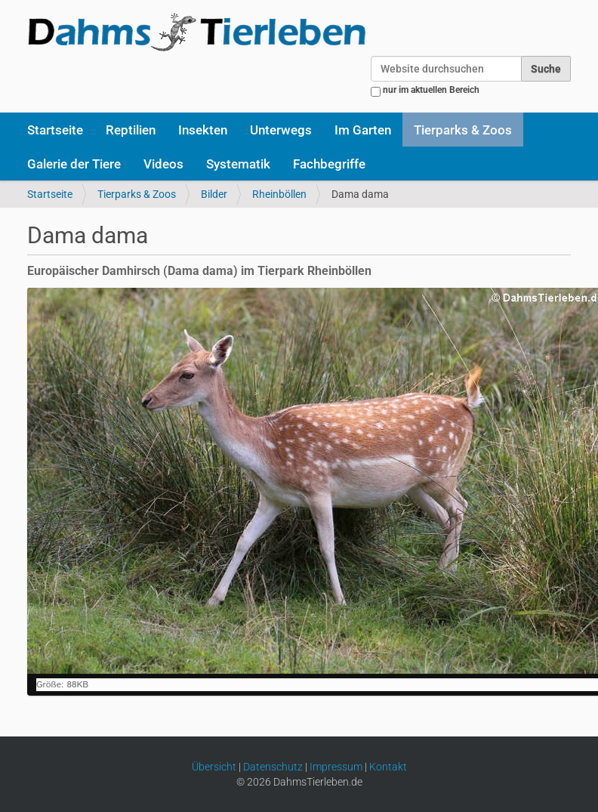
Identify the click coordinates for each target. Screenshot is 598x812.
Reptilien (131, 129)
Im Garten (362, 129)
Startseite (55, 129)
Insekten (202, 129)
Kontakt (388, 767)
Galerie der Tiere (74, 163)
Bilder (214, 194)
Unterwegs (281, 129)
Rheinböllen (279, 194)
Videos (163, 163)
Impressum (336, 767)
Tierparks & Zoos (463, 129)
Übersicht (214, 767)
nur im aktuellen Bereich (431, 90)
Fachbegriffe (329, 163)
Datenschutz (273, 767)
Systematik (238, 163)
